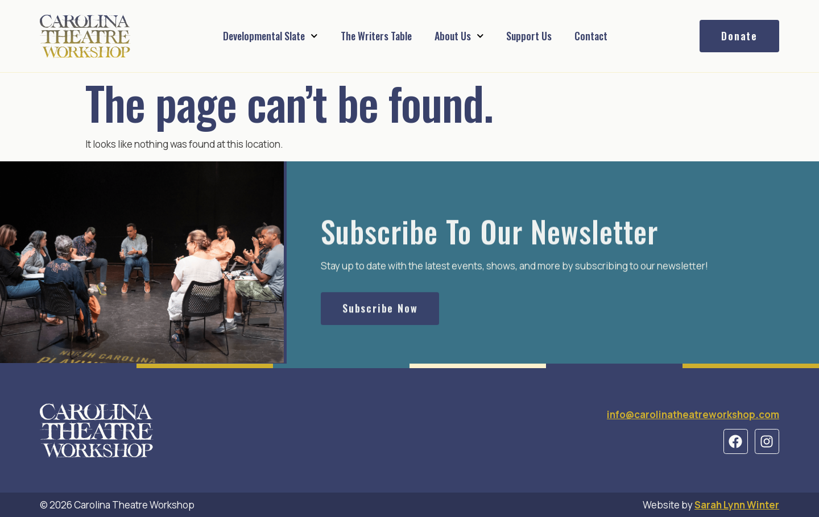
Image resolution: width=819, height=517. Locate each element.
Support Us (529, 35)
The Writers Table (376, 35)
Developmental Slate (270, 36)
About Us (459, 36)
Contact (590, 35)
